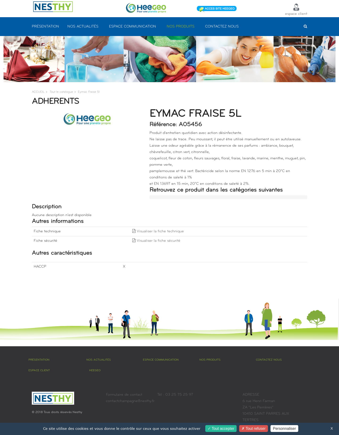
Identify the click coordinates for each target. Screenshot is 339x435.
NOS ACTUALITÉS (82, 26)
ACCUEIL (38, 91)
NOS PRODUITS (180, 26)
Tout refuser (254, 429)
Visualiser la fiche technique (158, 231)
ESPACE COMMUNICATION (132, 26)
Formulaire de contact (124, 395)
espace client (296, 10)
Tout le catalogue (61, 91)
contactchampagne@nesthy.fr (130, 401)
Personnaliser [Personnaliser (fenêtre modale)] (284, 429)
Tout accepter (221, 429)
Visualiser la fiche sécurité (156, 241)
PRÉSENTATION (45, 26)
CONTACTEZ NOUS (222, 26)
